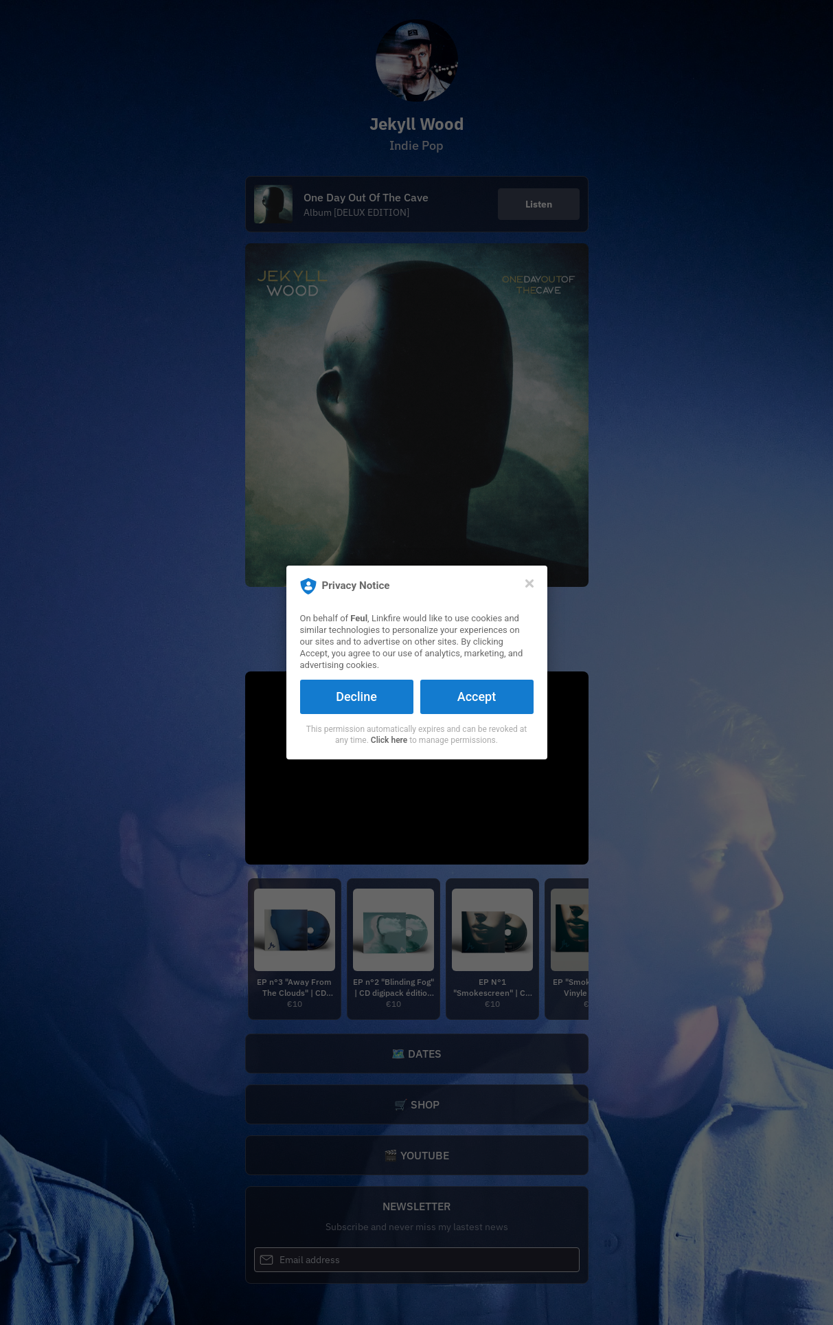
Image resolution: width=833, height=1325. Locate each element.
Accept (476, 696)
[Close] (529, 583)
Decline (356, 696)
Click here (389, 740)
